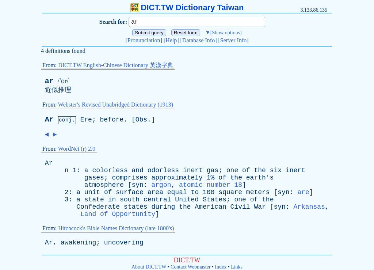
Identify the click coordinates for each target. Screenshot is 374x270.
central (157, 199)
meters (258, 192)
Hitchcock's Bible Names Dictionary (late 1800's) (116, 228)
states (136, 207)
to (195, 192)
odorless (163, 170)
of (246, 170)
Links (237, 267)
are (303, 192)
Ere (86, 119)
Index (220, 267)
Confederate (98, 207)
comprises (129, 177)
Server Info (233, 40)
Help (171, 40)
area (155, 192)
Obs (141, 119)
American (210, 207)
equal (177, 192)
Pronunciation (143, 40)
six (276, 170)
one (232, 170)
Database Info (198, 40)
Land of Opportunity (117, 214)
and (138, 170)
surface (130, 192)
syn (137, 185)
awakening (78, 242)
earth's (260, 177)
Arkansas (309, 207)
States (214, 199)
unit (92, 192)
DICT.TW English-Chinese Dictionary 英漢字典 (115, 65)
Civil (240, 207)
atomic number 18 (210, 185)
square (230, 192)
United (187, 199)
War (260, 207)
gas (212, 170)
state (94, 199)
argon (161, 185)
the (260, 170)
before (111, 119)
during (163, 207)
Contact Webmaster (190, 267)
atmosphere (104, 185)
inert (193, 170)
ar (49, 81)
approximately (176, 177)
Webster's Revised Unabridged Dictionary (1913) (115, 104)
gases (94, 177)
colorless (109, 170)
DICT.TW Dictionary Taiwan (187, 7)
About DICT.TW (148, 267)
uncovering (124, 242)
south (130, 199)
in (112, 199)
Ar (49, 119)
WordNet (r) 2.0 (76, 149)
